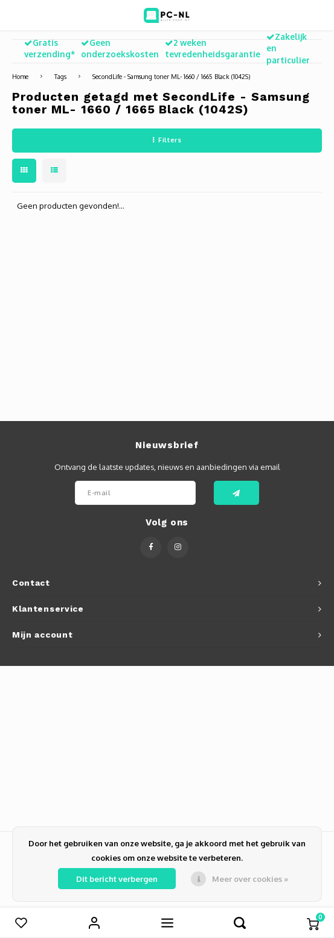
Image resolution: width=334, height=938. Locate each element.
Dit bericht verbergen (117, 879)
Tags (60, 76)
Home (20, 76)
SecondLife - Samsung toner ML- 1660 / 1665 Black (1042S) (171, 76)
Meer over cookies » (250, 879)
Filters (167, 140)
